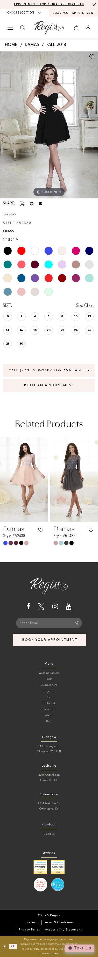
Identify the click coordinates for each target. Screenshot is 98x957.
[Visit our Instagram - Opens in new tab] (55, 606)
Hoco (49, 697)
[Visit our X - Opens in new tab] (41, 606)
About (49, 715)
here (55, 953)
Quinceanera (49, 685)
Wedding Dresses (49, 673)
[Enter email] (49, 623)
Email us (49, 834)
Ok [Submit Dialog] (13, 946)
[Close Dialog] (4, 946)
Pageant (49, 691)
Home (11, 45)
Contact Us (49, 703)
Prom (49, 679)
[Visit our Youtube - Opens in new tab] (69, 606)
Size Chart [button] (85, 305)
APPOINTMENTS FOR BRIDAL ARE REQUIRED (49, 4)
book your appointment (50, 640)
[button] (10, 27)
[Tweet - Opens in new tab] (22, 204)
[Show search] (23, 27)
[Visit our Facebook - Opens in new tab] (28, 606)
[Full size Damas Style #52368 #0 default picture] (49, 124)
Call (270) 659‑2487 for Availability (49, 370)
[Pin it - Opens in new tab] (31, 204)
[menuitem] (24, 13)
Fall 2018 (56, 45)
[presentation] (24, 479)
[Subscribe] (76, 623)
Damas (32, 45)
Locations (49, 709)
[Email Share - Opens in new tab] (40, 204)
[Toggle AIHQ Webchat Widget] (79, 948)
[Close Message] (93, 4)
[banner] (49, 27)
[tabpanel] (49, 124)
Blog (49, 721)
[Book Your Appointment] (73, 13)
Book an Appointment (49, 385)
